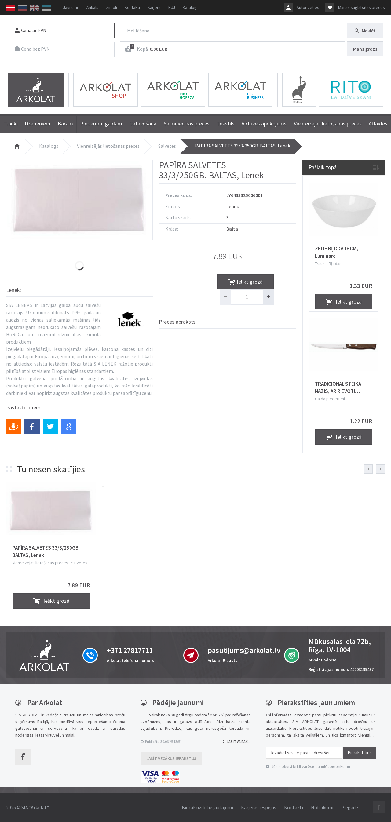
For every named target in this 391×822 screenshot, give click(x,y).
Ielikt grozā (256, 281)
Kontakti (132, 7)
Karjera (154, 7)
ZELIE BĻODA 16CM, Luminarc (336, 252)
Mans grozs (365, 49)
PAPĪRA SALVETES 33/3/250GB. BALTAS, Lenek (242, 146)
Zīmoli (111, 7)
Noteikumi (322, 807)
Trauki (321, 263)
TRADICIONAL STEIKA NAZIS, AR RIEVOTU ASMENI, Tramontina (338, 387)
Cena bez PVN (32, 49)
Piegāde (349, 807)
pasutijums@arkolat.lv (244, 650)
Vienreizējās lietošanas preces (108, 146)
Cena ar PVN (30, 30)
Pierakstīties (360, 752)
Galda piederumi (330, 399)
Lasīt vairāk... (236, 741)
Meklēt (365, 30)
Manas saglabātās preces (361, 7)
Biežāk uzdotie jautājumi (207, 807)
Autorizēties (308, 7)
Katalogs (48, 146)
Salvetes (167, 146)
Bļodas (335, 263)
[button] (103, 486)
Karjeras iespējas (258, 807)
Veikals (92, 7)
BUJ (171, 7)
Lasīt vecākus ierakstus (171, 758)
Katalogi (190, 7)
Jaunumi (70, 7)
